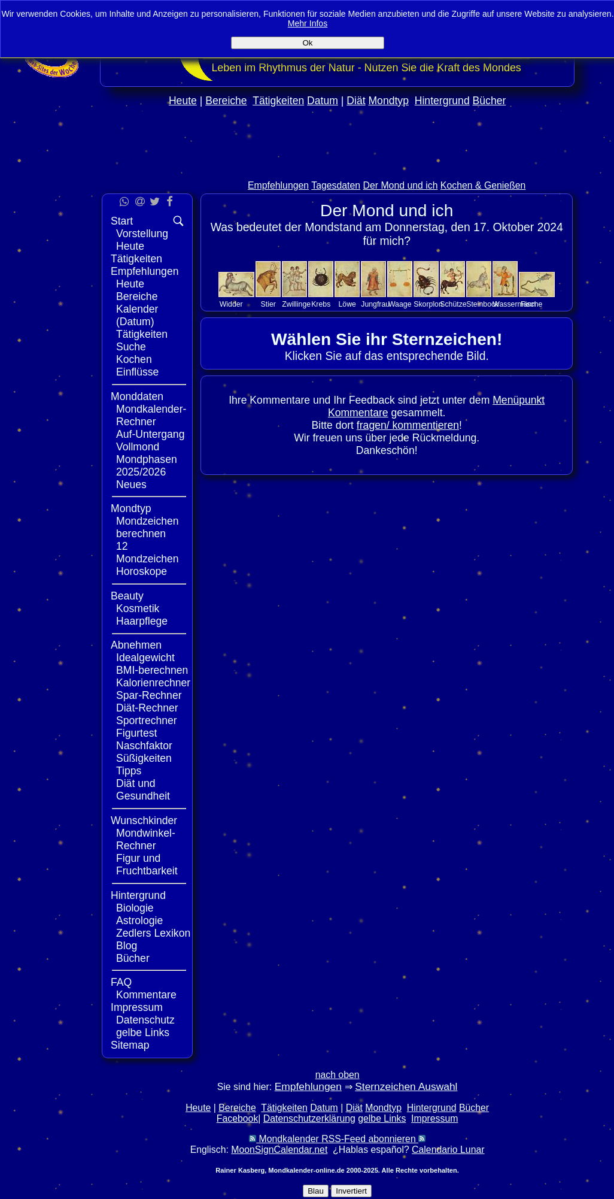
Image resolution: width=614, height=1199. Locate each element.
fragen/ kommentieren (408, 425)
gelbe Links (142, 1032)
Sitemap (130, 1045)
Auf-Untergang (150, 434)
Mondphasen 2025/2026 (146, 465)
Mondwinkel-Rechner (145, 839)
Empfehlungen (278, 185)
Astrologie (139, 920)
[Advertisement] (337, 168)
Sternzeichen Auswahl (406, 1086)
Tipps (128, 771)
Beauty (127, 596)
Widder (231, 304)
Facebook (238, 1118)
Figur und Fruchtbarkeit (147, 864)
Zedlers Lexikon (153, 933)
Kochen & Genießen (483, 185)
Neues (131, 484)
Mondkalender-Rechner (151, 415)
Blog (126, 946)
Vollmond (137, 447)
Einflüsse (137, 372)
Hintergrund (442, 101)
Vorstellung (142, 234)
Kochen (134, 359)
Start (122, 221)
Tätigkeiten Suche (142, 340)
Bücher (489, 101)
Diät (355, 101)
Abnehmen (136, 645)
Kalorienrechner (153, 683)
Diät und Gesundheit (143, 789)
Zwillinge (296, 304)
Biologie (135, 908)
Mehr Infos (308, 23)
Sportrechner (146, 720)
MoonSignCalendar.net (279, 1149)
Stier (268, 304)
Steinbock (482, 304)
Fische (531, 304)
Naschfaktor (144, 746)
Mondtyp (388, 101)
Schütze (453, 304)
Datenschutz (145, 1020)
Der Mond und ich (400, 185)
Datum (322, 101)
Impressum (137, 1007)
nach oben (337, 1075)
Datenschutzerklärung (309, 1118)
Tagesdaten (335, 185)
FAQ (121, 982)
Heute (183, 101)
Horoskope (141, 571)
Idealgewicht (145, 658)
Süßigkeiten (144, 758)
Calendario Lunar (448, 1149)
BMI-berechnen (152, 670)
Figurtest (136, 733)
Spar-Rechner (149, 695)
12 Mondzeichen (147, 552)
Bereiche (226, 101)
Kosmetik (137, 608)
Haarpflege (142, 621)
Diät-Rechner (147, 708)
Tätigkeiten (278, 101)
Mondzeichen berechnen (147, 527)
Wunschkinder (144, 820)
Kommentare (146, 995)
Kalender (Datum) (137, 315)
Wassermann (514, 304)
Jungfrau (375, 304)
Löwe (347, 304)
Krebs (320, 304)
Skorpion (428, 304)
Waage (400, 304)
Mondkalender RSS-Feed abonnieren (337, 1139)
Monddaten (137, 396)
